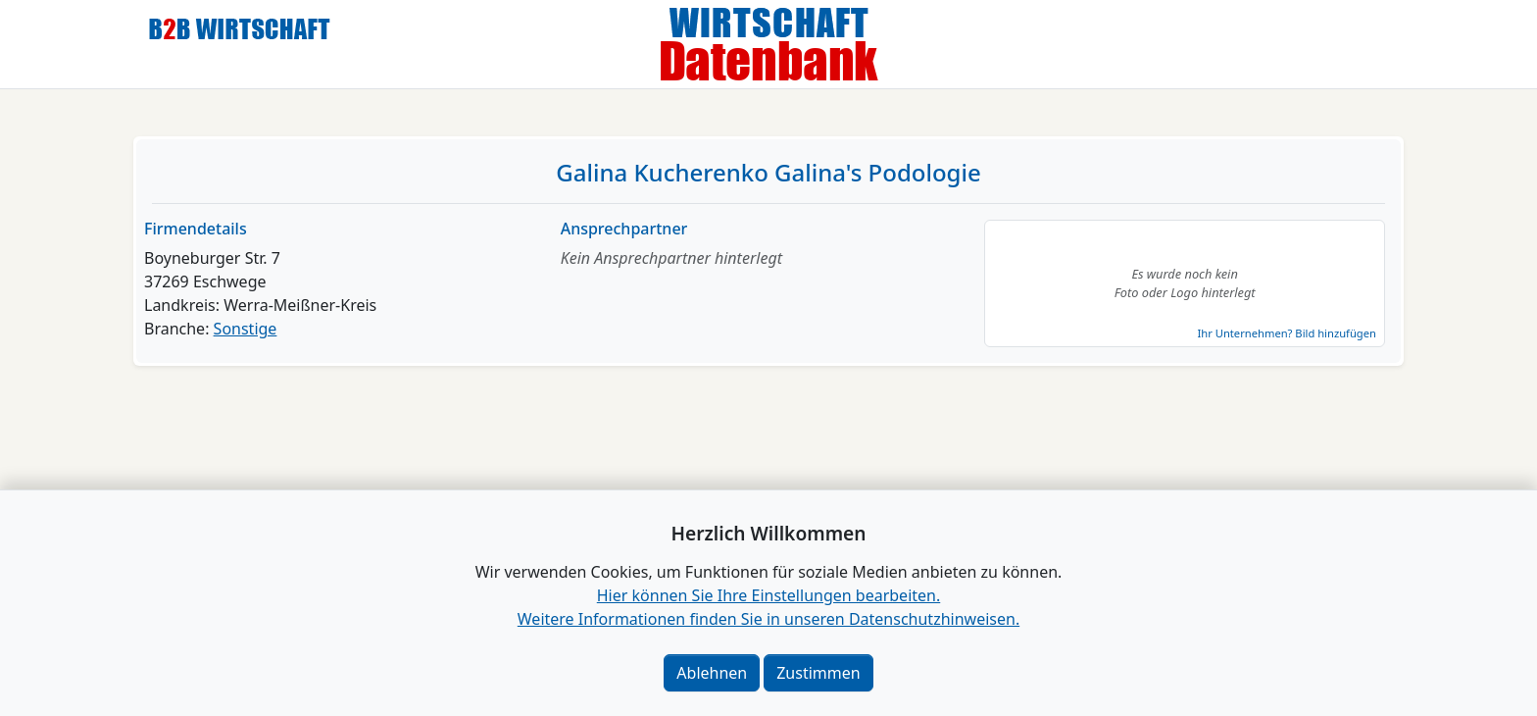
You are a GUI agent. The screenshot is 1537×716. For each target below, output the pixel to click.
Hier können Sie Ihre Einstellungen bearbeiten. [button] (768, 595)
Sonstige (245, 328)
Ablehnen (711, 673)
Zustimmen (818, 673)
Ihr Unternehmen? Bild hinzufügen (1286, 333)
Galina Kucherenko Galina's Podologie (768, 172)
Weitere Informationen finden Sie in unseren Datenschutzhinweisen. (768, 619)
